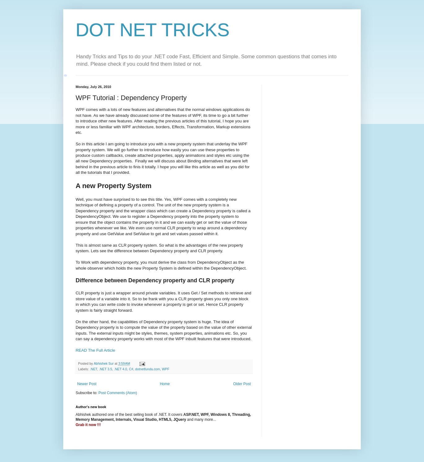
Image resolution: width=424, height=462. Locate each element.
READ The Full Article (95, 350)
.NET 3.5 (105, 369)
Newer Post (86, 384)
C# (131, 369)
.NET (93, 369)
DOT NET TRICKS (153, 30)
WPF (165, 369)
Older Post (242, 384)
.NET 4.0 (120, 369)
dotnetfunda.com (147, 369)
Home (165, 384)
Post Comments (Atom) (117, 393)
